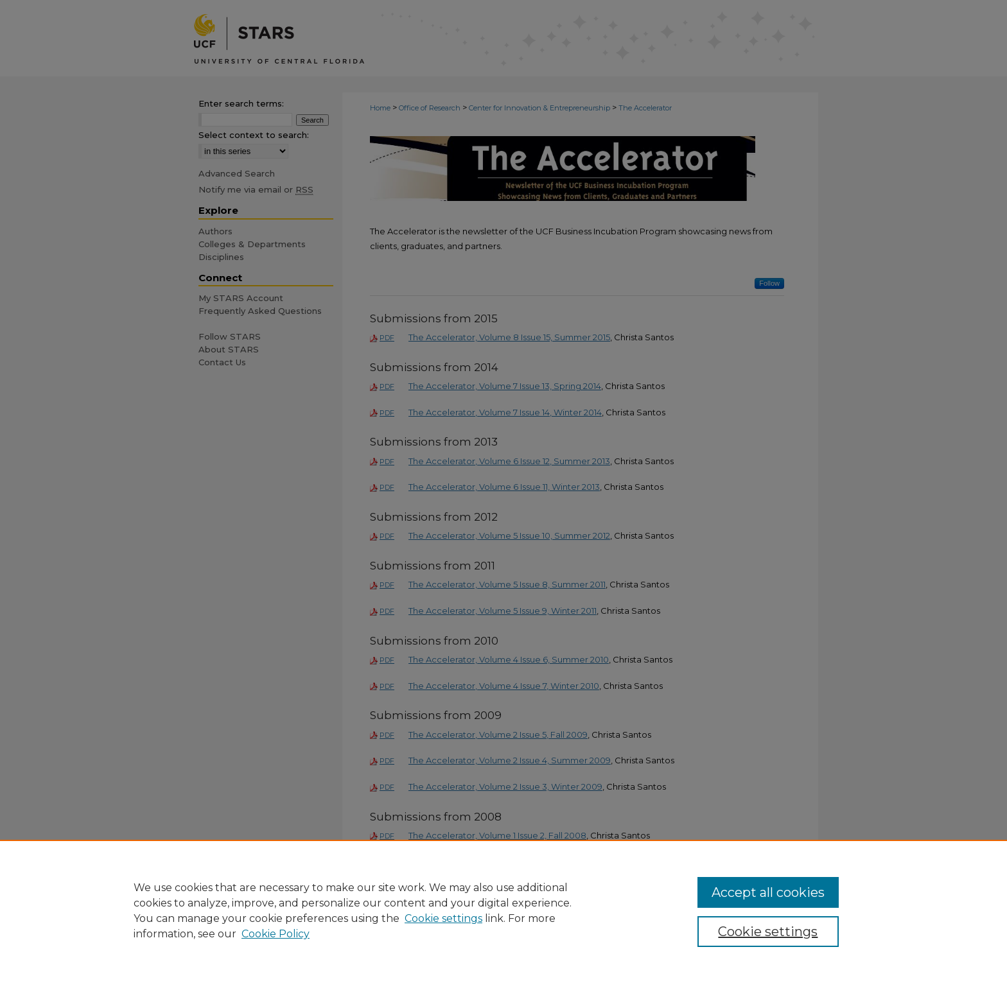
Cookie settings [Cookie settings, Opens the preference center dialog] (768, 931)
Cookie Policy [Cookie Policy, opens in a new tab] (275, 934)
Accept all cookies (768, 892)
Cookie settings (443, 918)
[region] (503, 910)
